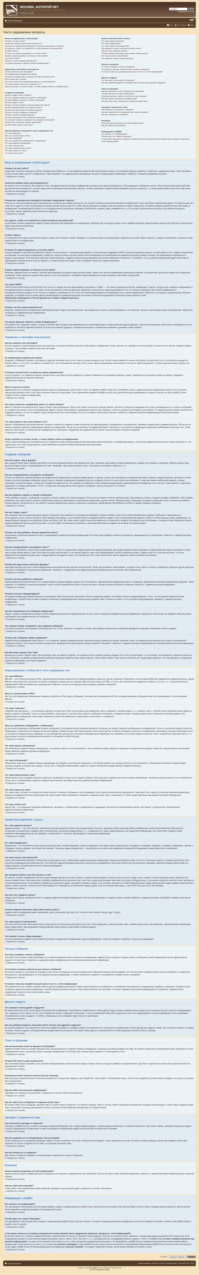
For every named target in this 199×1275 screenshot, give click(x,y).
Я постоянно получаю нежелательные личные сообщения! (125, 69)
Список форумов (15, 21)
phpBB (94, 1268)
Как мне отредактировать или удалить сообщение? (26, 98)
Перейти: (164, 1257)
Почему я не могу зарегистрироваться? (21, 61)
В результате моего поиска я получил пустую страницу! (124, 96)
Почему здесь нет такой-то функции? (116, 136)
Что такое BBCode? (13, 133)
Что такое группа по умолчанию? (114, 56)
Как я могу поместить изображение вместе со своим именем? (30, 82)
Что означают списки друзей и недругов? (118, 80)
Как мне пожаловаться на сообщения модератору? (26, 117)
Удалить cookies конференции (164, 1263)
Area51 (186, 1221)
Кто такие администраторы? (112, 41)
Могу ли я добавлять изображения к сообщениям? (25, 141)
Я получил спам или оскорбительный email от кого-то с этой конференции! (132, 72)
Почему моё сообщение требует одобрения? (23, 122)
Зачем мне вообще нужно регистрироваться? (23, 43)
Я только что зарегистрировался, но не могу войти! (26, 53)
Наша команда (144, 1263)
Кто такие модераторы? (111, 43)
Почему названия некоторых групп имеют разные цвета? (124, 53)
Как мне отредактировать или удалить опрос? (23, 107)
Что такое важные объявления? (18, 143)
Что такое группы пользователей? (115, 46)
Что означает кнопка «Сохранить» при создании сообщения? (30, 120)
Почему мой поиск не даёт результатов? (117, 94)
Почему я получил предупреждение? (20, 115)
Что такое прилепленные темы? (18, 148)
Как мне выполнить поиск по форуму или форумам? (122, 91)
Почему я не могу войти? (15, 41)
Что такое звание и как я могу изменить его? (23, 84)
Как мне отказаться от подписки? (114, 114)
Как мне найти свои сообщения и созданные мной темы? (124, 101)
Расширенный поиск (186, 11)
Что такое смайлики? (13, 138)
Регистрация (181, 25)
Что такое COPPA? (12, 58)
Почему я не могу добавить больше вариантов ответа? (27, 105)
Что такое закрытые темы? (16, 150)
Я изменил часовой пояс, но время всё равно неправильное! (30, 77)
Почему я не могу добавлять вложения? (21, 112)
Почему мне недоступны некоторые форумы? (23, 110)
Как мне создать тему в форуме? (18, 95)
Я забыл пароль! (11, 51)
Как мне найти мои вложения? (113, 125)
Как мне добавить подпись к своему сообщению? (25, 100)
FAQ (171, 25)
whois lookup (174, 1236)
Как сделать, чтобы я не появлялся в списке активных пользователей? (34, 48)
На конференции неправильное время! (21, 74)
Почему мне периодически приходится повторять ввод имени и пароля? (34, 46)
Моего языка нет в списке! (15, 79)
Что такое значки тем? (14, 153)
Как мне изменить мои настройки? (19, 72)
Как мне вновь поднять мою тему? (19, 125)
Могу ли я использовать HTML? (18, 136)
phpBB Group (87, 1207)
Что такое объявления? (14, 146)
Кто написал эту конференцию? (114, 134)
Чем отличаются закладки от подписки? (117, 109)
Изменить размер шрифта (192, 19)
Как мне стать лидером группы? (114, 51)
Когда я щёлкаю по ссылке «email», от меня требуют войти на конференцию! (36, 86)
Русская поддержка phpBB (99, 1269)
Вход (192, 25)
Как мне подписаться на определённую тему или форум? (124, 112)
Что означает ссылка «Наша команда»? (117, 58)
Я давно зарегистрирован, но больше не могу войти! (26, 56)
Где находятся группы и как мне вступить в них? (121, 48)
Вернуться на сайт (27, 13)
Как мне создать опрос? (14, 102)
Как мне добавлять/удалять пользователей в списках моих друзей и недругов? (133, 83)
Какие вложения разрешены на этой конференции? (122, 123)
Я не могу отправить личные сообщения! (118, 67)
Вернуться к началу (16, 176)
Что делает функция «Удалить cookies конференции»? (27, 63)
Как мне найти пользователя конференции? (119, 99)
